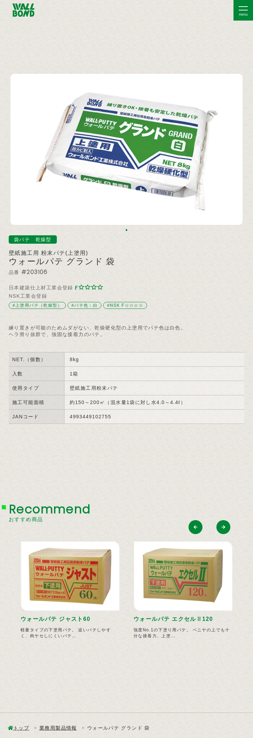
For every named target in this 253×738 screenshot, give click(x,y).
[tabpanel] (126, 149)
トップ (21, 727)
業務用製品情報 (58, 727)
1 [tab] (126, 230)
